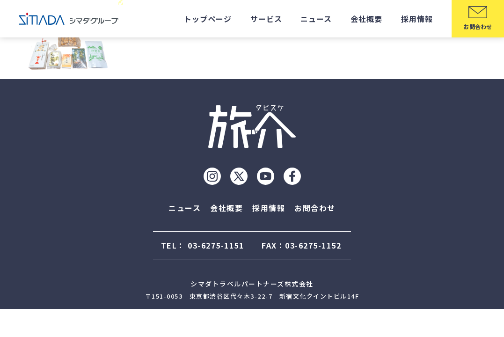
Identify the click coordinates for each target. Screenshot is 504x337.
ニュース (316, 18)
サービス (266, 18)
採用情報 (417, 18)
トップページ (208, 18)
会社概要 (366, 18)
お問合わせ (315, 207)
